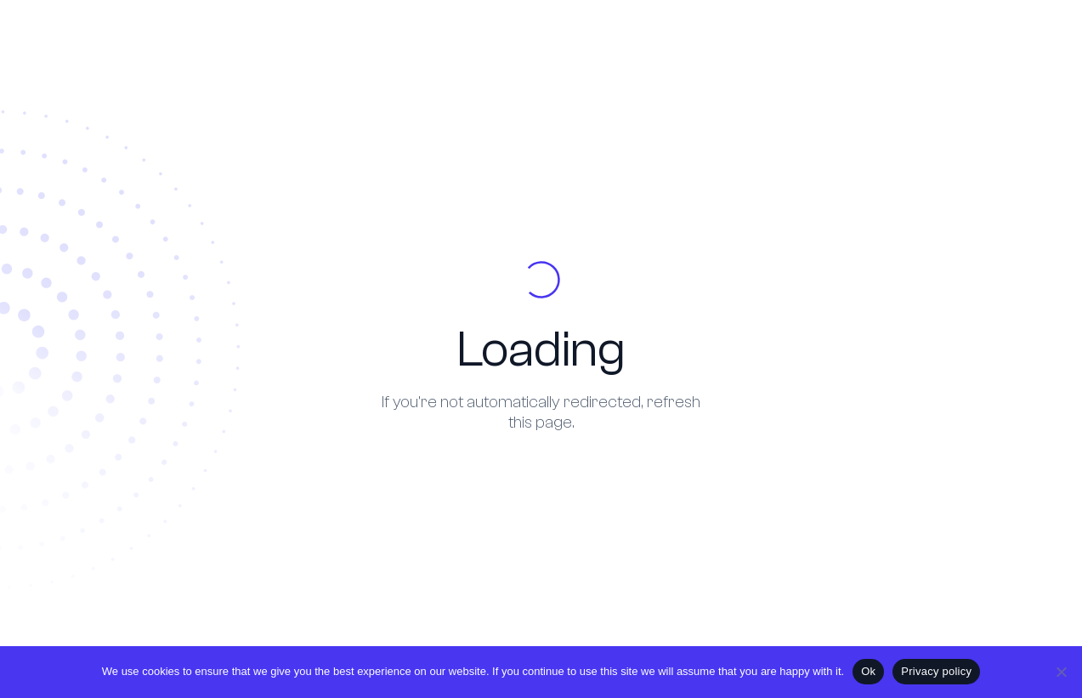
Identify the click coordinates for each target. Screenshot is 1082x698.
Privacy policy (936, 671)
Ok (868, 671)
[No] (1060, 671)
